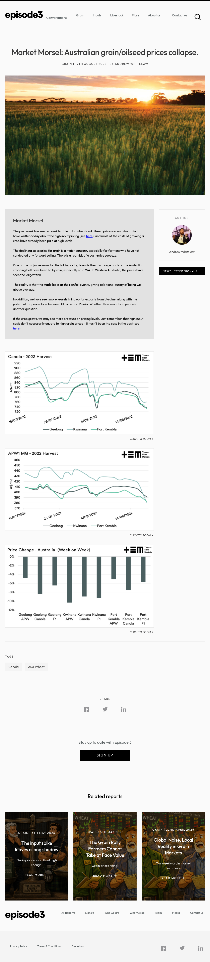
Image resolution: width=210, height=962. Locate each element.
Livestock (117, 15)
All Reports (68, 913)
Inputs (97, 15)
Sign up (105, 755)
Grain (80, 15)
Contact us (179, 15)
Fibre (135, 15)
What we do (137, 913)
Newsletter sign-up (180, 271)
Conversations (56, 18)
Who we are (111, 913)
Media (176, 913)
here (89, 236)
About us (154, 15)
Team (158, 913)
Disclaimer (78, 946)
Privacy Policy (18, 946)
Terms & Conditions (49, 946)
